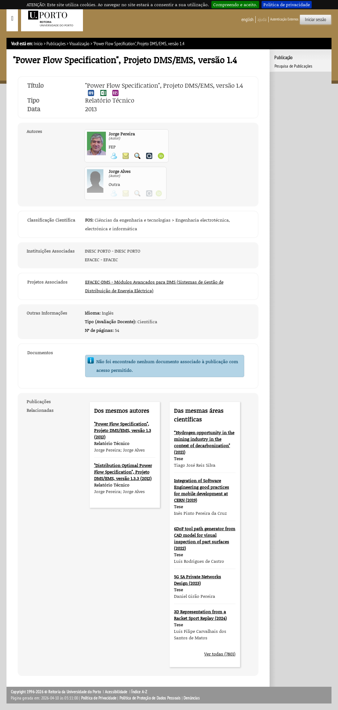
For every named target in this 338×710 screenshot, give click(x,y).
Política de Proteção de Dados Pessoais (150, 698)
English (247, 19)
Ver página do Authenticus (149, 156)
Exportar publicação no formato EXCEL (103, 93)
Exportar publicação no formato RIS (115, 93)
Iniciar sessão (315, 19)
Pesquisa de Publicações (294, 66)
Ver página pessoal (114, 156)
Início (38, 43)
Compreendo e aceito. (235, 4)
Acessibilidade (116, 692)
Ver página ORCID (161, 156)
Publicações (56, 43)
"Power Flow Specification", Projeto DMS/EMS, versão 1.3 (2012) (122, 430)
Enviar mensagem (126, 156)
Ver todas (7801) (220, 654)
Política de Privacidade (99, 698)
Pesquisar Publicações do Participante (137, 156)
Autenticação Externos (284, 19)
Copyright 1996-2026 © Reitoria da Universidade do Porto (56, 692)
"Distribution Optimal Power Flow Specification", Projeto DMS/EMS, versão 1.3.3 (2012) (123, 471)
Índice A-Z (139, 692)
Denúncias (192, 698)
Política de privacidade (286, 4)
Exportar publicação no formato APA (91, 93)
